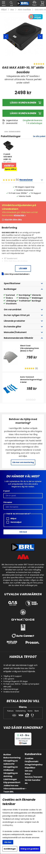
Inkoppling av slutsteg (10, 775)
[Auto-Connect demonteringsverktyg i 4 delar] (31, 381)
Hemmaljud (14, 522)
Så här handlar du (32, 782)
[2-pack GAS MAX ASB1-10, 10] (8, 158)
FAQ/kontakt (31, 761)
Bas (12, 9)
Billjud (4, 9)
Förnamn (7, 502)
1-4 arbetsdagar (34, 123)
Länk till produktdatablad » (17, 274)
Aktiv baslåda (24, 9)
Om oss (28, 770)
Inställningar (10, 849)
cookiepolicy (7, 825)
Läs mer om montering (23, 462)
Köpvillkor (30, 767)
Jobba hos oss (10, 785)
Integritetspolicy (34, 764)
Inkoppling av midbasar (10, 768)
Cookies (29, 758)
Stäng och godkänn (29, 849)
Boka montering (11, 757)
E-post (6, 491)
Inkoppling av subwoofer (10, 762)
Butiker (7, 754)
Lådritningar (10, 779)
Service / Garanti (33, 777)
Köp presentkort (11, 782)
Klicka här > (20, 215)
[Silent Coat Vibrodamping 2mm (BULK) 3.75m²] (31, 349)
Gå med (23, 532)
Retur (28, 773)
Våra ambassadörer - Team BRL (14, 790)
